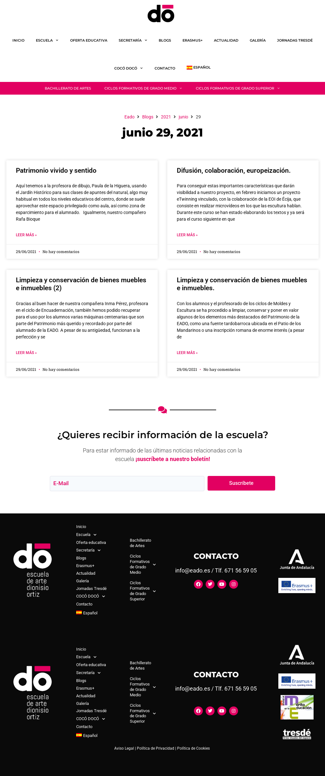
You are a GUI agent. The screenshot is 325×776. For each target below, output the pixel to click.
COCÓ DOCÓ (131, 68)
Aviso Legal (124, 748)
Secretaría (136, 40)
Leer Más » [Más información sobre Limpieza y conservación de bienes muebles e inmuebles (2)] (26, 353)
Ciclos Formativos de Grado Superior (241, 88)
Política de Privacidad (155, 748)
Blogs (165, 40)
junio (183, 116)
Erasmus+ (192, 40)
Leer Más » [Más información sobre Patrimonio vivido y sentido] (26, 235)
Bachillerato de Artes (68, 88)
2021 (166, 116)
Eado (129, 116)
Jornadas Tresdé (295, 40)
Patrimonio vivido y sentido (56, 170)
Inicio (18, 40)
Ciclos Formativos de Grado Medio (146, 88)
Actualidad (226, 40)
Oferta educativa (88, 40)
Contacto (165, 68)
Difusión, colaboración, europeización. (234, 170)
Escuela (50, 40)
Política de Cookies (193, 748)
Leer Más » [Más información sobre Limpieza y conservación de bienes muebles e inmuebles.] (187, 353)
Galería (258, 40)
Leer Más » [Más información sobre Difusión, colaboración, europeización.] (187, 235)
